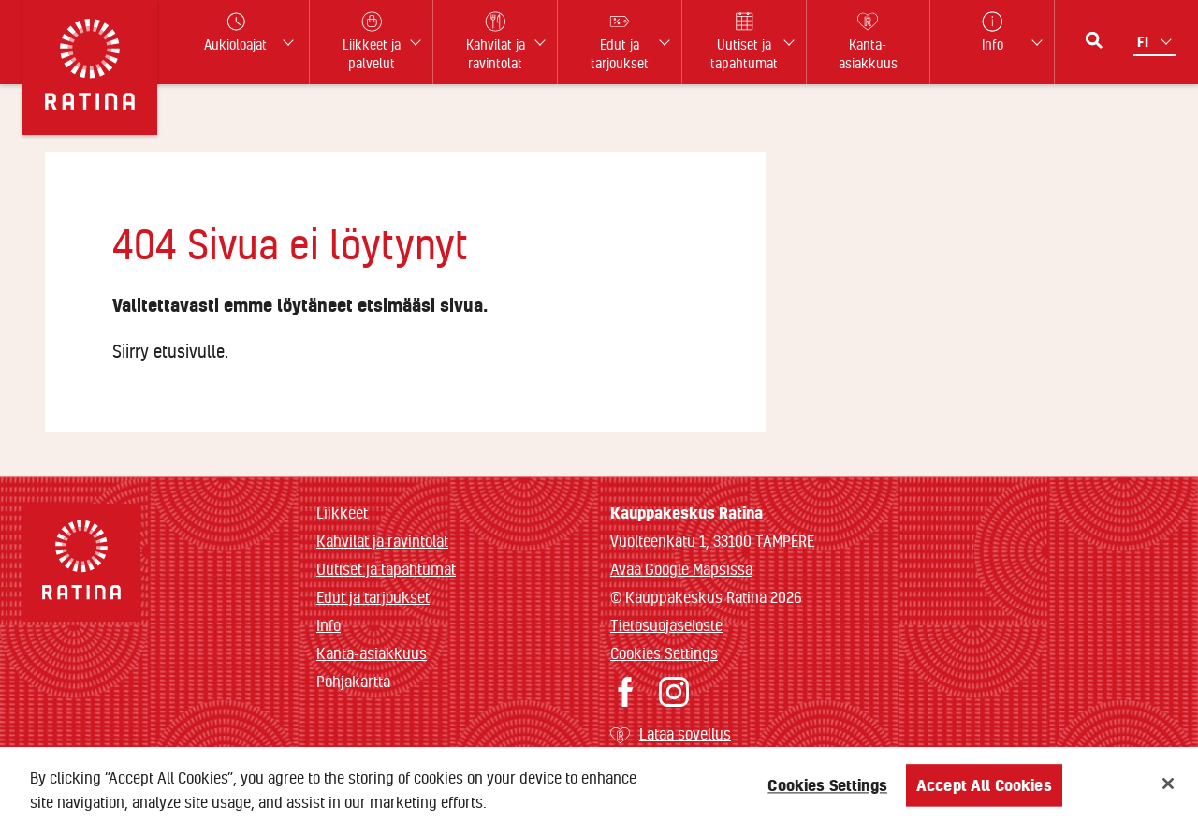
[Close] (1168, 790)
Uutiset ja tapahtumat (386, 569)
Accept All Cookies (984, 791)
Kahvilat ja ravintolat (382, 540)
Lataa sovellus (685, 733)
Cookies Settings (664, 653)
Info (328, 625)
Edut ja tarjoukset (373, 597)
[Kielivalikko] (1156, 41)
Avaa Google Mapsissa (681, 569)
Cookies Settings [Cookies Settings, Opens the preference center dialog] (827, 791)
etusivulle (189, 351)
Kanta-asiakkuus (371, 653)
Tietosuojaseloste (666, 625)
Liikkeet (342, 512)
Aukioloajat (235, 32)
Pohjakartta (353, 681)
